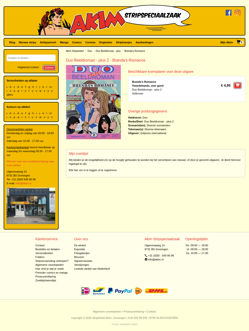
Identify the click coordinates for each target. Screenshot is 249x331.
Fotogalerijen (82, 253)
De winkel (80, 245)
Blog (12, 42)
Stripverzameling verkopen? (52, 260)
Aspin (134, 324)
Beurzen (79, 257)
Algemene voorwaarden (50, 264)
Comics (77, 42)
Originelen (105, 42)
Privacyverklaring (46, 276)
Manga (64, 42)
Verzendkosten (44, 253)
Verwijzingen (81, 264)
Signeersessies (83, 260)
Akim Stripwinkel (75, 51)
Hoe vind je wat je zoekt (50, 268)
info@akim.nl (23, 183)
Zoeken (49, 67)
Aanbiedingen (144, 42)
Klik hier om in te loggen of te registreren (93, 170)
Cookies (151, 311)
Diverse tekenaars (155, 129)
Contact (40, 245)
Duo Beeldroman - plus (108, 51)
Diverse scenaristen (158, 125)
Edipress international (153, 133)
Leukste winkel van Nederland (92, 268)
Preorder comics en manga (52, 272)
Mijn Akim (226, 42)
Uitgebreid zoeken (28, 67)
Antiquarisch (48, 42)
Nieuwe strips (27, 42)
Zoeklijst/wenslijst (46, 280)
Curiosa (90, 42)
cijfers (10, 94)
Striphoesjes (124, 42)
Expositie (79, 249)
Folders (40, 257)
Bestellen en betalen (48, 249)
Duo (90, 51)
